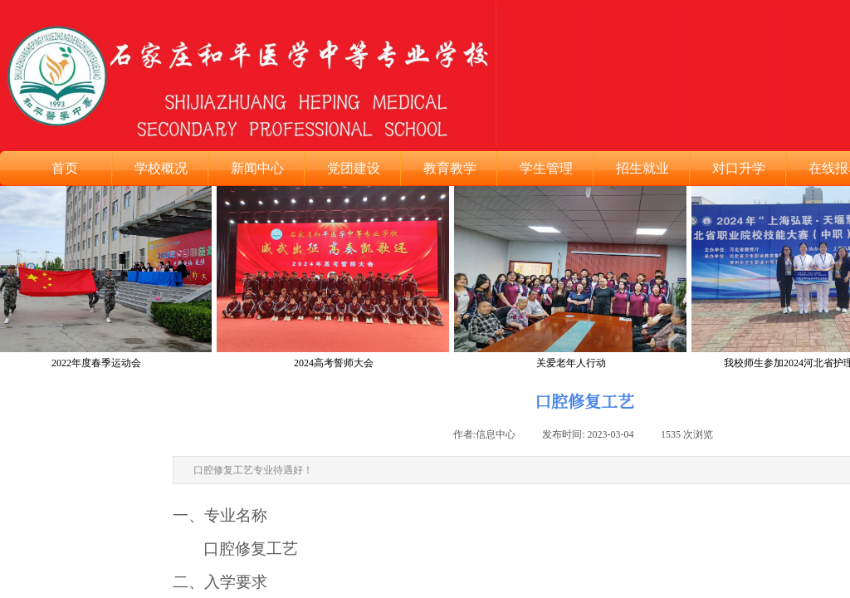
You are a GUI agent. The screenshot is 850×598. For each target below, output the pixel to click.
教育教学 (449, 168)
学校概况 (161, 168)
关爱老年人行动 (572, 363)
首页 (64, 168)
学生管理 (546, 168)
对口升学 (738, 168)
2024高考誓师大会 (334, 363)
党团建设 (353, 168)
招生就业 (642, 168)
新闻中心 (257, 168)
